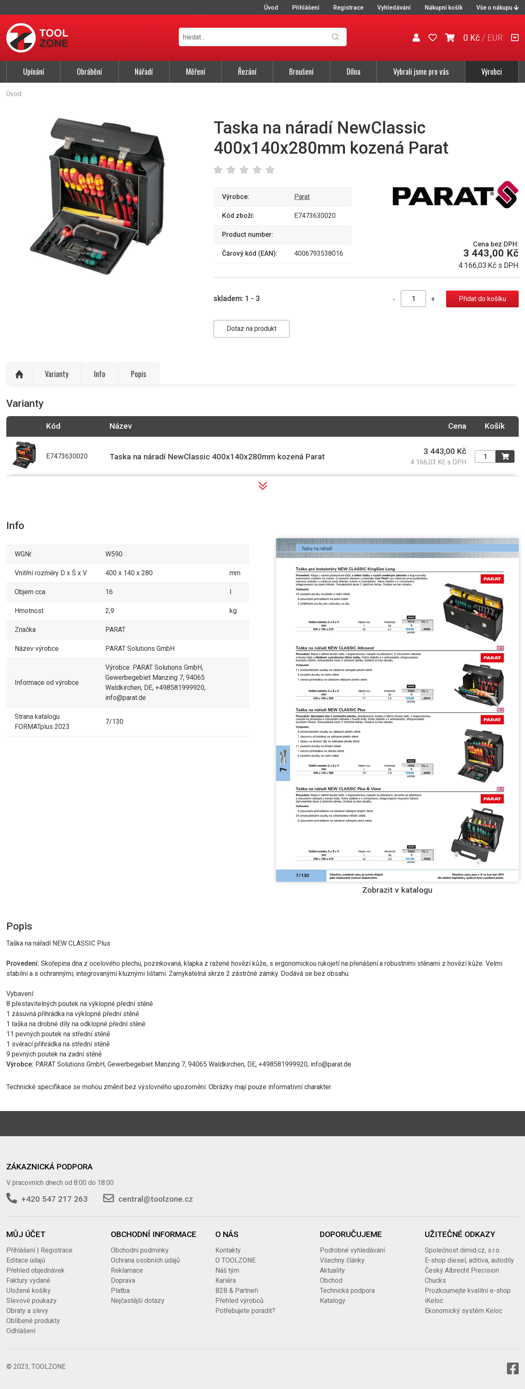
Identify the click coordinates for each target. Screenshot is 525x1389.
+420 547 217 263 (54, 1199)
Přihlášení (305, 7)
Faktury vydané (28, 1280)
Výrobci (491, 71)
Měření (195, 71)
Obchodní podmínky (140, 1250)
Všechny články (342, 1260)
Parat (302, 197)
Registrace (348, 7)
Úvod (271, 7)
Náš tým (227, 1270)
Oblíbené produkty (33, 1321)
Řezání (247, 71)
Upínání (33, 71)
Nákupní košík (443, 7)
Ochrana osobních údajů (145, 1260)
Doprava (123, 1280)
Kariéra (225, 1280)
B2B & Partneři (236, 1291)
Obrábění (89, 71)
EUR (495, 38)
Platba (120, 1291)
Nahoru (19, 374)
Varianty (56, 373)
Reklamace (127, 1270)
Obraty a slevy (27, 1311)
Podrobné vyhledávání (352, 1250)
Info (99, 373)
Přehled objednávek (35, 1270)
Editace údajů (25, 1260)
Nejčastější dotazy (138, 1301)
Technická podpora (347, 1291)
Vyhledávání (394, 7)
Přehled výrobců (239, 1301)
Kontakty (228, 1250)
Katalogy (332, 1301)
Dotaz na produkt (252, 329)
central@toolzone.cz (155, 1199)
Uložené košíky (28, 1291)
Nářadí (144, 71)
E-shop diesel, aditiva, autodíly (469, 1260)
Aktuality (332, 1270)
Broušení (301, 71)
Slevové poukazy (31, 1301)
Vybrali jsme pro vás (421, 71)
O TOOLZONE (235, 1260)
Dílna (353, 71)
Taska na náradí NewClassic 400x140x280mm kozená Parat (217, 456)
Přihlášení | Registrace (39, 1250)
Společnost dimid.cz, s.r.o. (463, 1250)
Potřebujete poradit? (245, 1311)
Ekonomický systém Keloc (463, 1311)
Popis (138, 373)
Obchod (331, 1280)
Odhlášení (20, 1331)
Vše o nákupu (497, 7)
